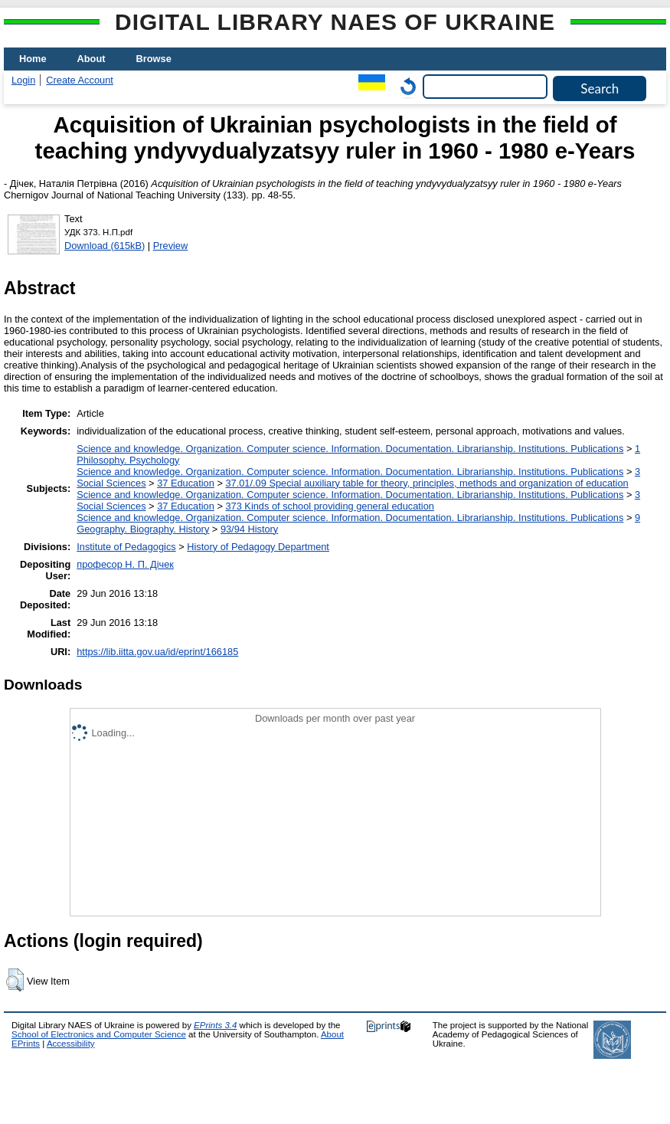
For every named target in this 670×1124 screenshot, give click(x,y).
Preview (170, 245)
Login (23, 80)
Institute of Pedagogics (126, 546)
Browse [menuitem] (154, 58)
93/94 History (249, 529)
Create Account (79, 80)
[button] (15, 979)
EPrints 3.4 (215, 1025)
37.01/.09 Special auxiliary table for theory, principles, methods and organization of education (426, 483)
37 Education (185, 483)
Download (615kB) (104, 245)
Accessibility (71, 1043)
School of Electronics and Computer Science (98, 1034)
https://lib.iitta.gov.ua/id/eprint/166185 (157, 651)
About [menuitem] (91, 58)
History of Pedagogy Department (258, 546)
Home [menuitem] (33, 58)
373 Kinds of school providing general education (329, 506)
